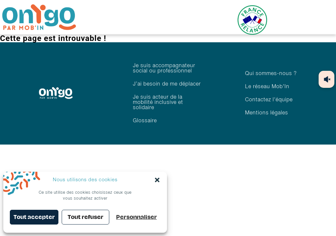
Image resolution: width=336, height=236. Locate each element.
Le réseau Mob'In (267, 87)
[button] (157, 180)
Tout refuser (85, 217)
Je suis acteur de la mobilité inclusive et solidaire (158, 102)
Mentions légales (266, 113)
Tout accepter (34, 217)
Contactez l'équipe (269, 100)
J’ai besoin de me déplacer (167, 84)
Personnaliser (136, 217)
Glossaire (145, 121)
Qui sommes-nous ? (271, 73)
